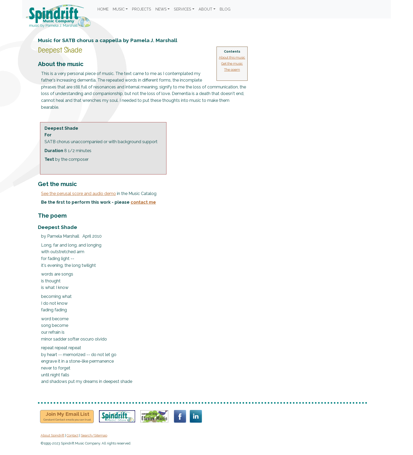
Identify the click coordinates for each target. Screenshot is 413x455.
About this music (232, 57)
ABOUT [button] (205, 9)
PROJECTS (141, 9)
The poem (232, 70)
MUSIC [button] (119, 9)
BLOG (225, 9)
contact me (143, 202)
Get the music (232, 64)
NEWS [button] (161, 9)
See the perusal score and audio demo (78, 193)
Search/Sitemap (94, 435)
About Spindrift (52, 435)
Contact (72, 435)
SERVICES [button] (182, 9)
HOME (103, 9)
